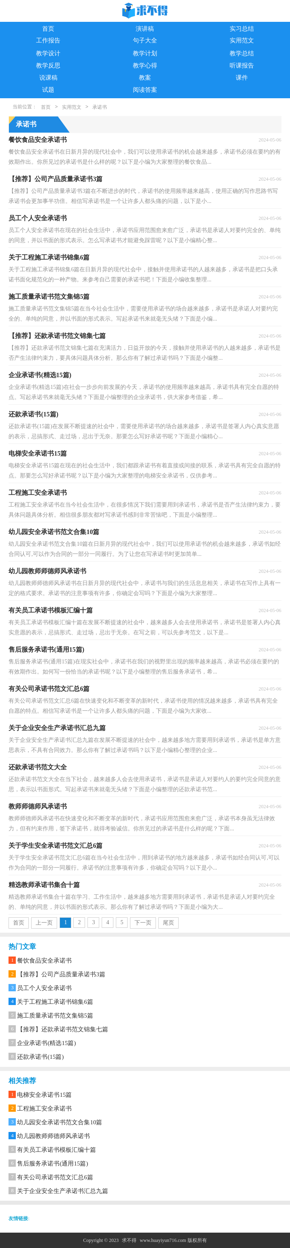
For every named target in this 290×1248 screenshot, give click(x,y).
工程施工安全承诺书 (44, 1108)
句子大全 (145, 40)
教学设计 (48, 53)
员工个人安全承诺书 (44, 988)
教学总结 (242, 53)
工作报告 (48, 40)
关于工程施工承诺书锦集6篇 (55, 1002)
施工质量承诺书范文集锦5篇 (55, 1015)
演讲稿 (145, 28)
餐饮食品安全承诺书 (44, 960)
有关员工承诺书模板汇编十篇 (56, 1150)
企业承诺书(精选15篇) (46, 1043)
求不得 (129, 1240)
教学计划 (145, 53)
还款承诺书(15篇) (40, 1057)
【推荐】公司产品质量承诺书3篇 (61, 974)
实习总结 (242, 28)
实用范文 (242, 40)
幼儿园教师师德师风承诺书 (53, 1136)
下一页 (142, 923)
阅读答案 (145, 90)
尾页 (168, 923)
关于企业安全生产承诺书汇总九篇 (62, 1191)
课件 (242, 77)
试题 (48, 90)
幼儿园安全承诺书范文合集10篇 (59, 1122)
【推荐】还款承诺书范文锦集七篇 (62, 1029)
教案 (145, 77)
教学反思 (48, 65)
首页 (48, 28)
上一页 (44, 923)
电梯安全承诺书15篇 (44, 1095)
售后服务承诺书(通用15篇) (52, 1163)
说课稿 (48, 77)
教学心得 (145, 65)
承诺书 (99, 107)
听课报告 (242, 65)
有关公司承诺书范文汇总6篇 (55, 1177)
